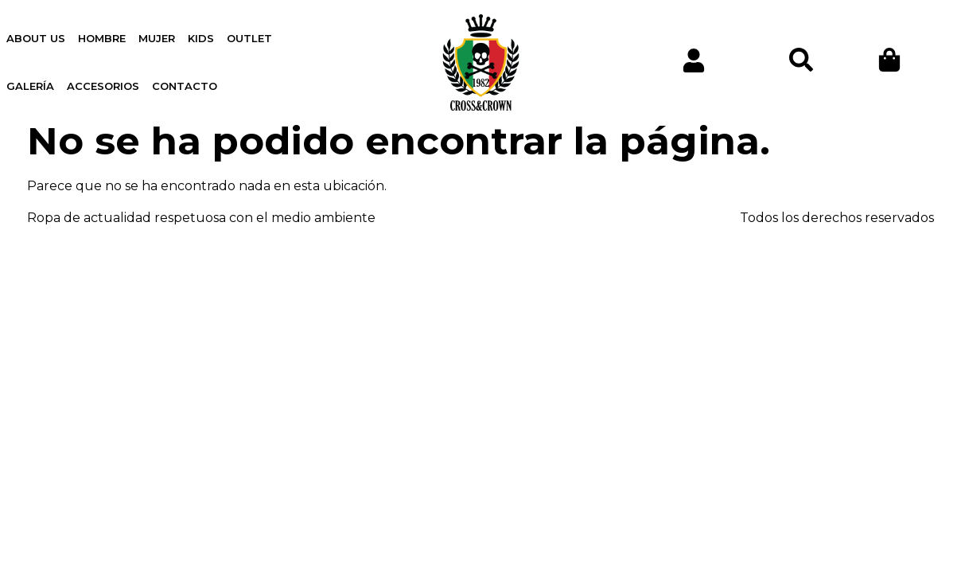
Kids (201, 38)
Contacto (184, 86)
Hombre (102, 38)
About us (35, 38)
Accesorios (103, 86)
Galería (30, 86)
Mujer (156, 38)
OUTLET (249, 38)
